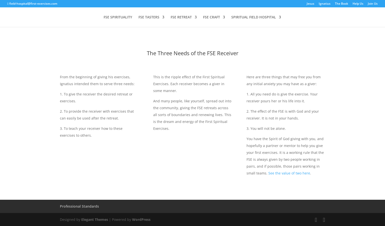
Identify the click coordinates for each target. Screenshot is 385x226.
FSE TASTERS (148, 17)
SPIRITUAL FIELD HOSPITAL (253, 17)
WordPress (141, 219)
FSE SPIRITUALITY (118, 17)
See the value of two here (289, 173)
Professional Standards (79, 206)
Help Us (358, 4)
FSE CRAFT (211, 17)
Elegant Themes (94, 219)
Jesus (310, 4)
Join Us (373, 4)
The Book (341, 4)
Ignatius (324, 4)
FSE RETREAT (181, 17)
